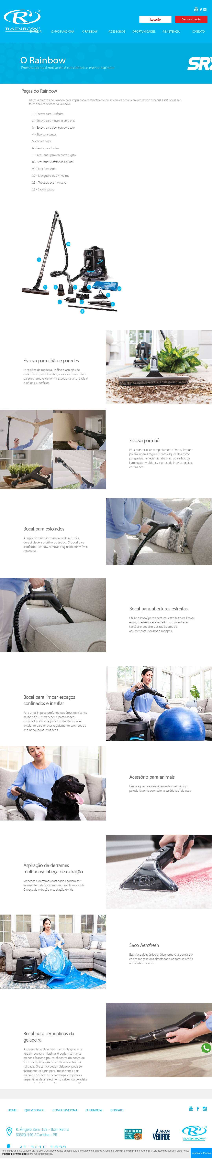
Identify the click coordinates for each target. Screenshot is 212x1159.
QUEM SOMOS (34, 1110)
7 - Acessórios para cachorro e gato (54, 155)
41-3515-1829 (158, 10)
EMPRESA (35, 31)
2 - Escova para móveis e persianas (53, 121)
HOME (12, 1110)
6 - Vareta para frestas (45, 148)
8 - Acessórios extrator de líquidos (52, 162)
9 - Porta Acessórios (44, 169)
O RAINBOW (89, 31)
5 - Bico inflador (41, 141)
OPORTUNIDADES (144, 31)
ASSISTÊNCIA (171, 31)
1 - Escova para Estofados (47, 114)
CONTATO (198, 31)
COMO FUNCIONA (62, 31)
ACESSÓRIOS (117, 31)
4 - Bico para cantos (44, 134)
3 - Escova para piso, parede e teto (53, 127)
